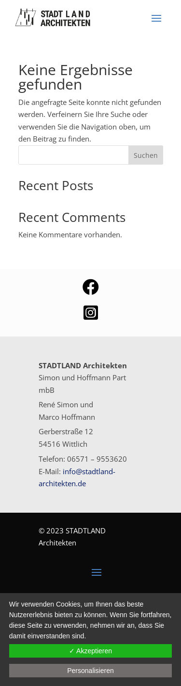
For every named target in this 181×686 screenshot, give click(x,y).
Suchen (146, 155)
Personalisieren (90, 670)
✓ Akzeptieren (90, 651)
